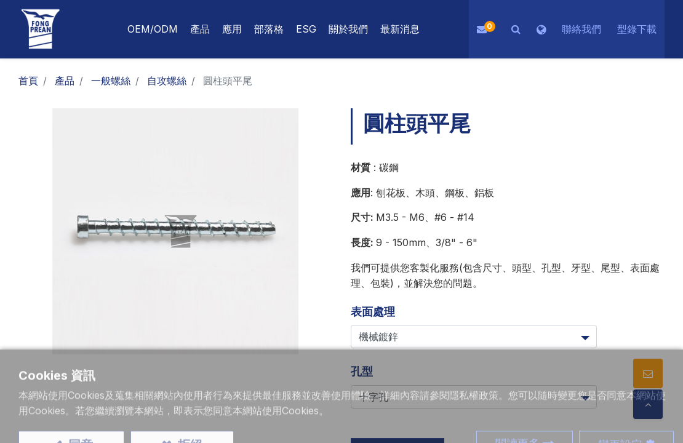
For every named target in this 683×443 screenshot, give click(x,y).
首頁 (28, 80)
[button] (516, 29)
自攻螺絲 (166, 80)
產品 (64, 80)
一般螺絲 (110, 80)
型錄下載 (637, 29)
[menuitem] (232, 29)
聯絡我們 (581, 29)
